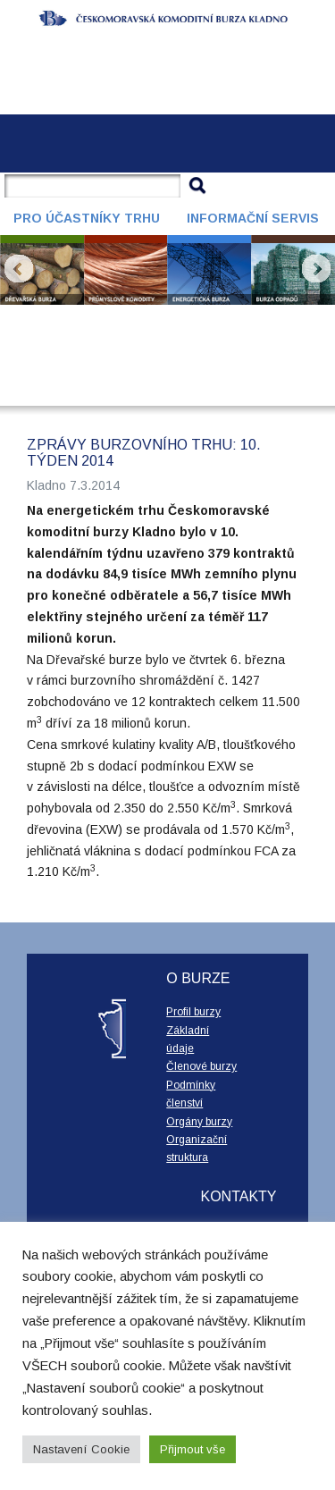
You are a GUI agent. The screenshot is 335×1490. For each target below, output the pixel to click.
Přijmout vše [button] (192, 1449)
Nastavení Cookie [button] (81, 1449)
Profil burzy (193, 1012)
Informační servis (253, 218)
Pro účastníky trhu (86, 218)
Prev (18, 269)
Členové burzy (201, 1066)
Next (316, 269)
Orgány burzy (199, 1121)
